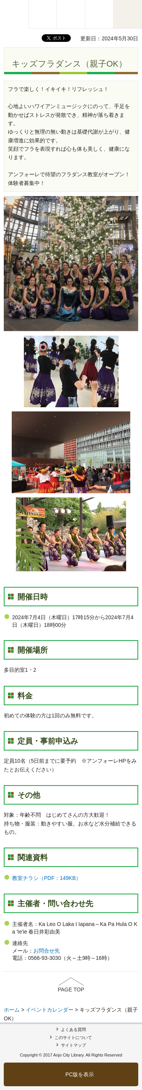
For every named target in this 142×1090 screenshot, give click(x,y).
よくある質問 (73, 1029)
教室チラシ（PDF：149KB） (46, 878)
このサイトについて (73, 1037)
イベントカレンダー (49, 1010)
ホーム (12, 1010)
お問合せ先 (46, 951)
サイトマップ (73, 1045)
